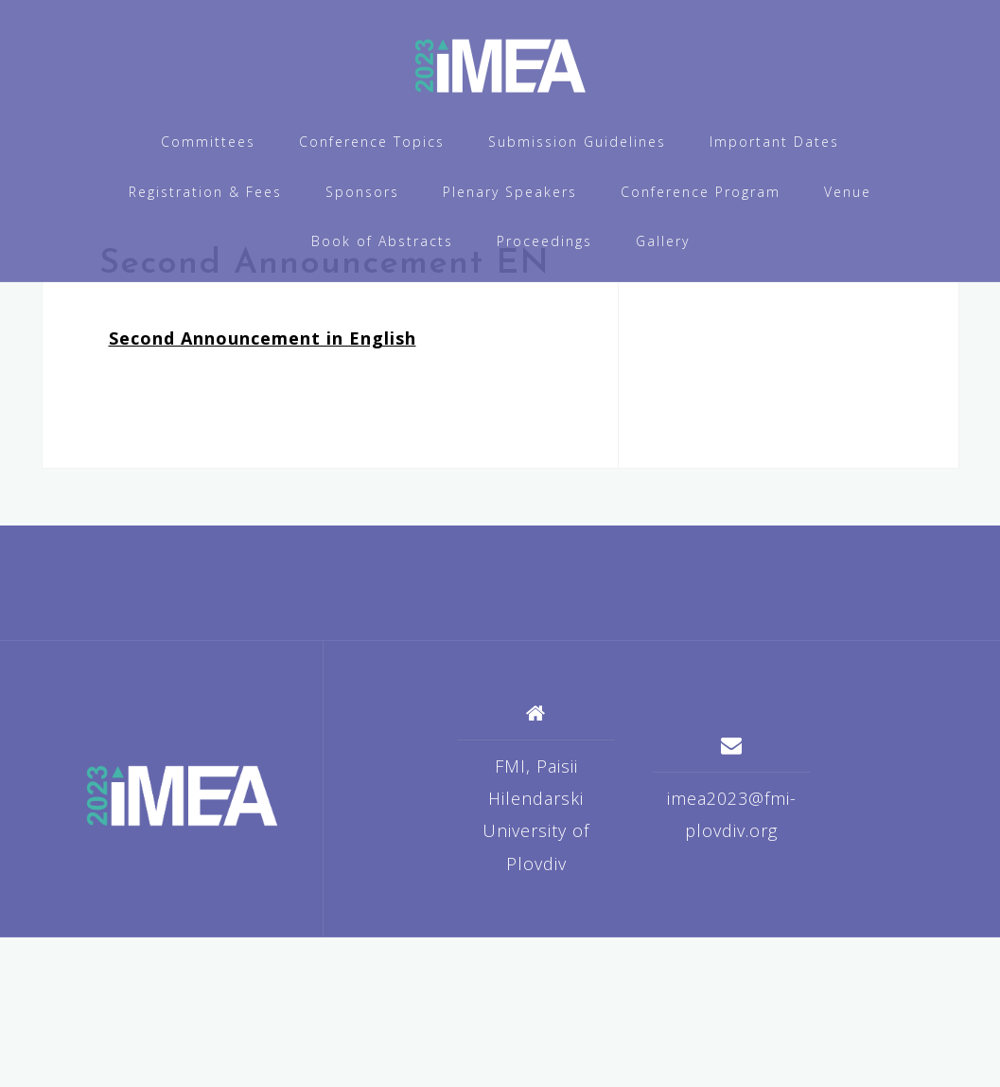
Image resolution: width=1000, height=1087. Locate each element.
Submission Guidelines (577, 142)
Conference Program (701, 192)
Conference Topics (372, 142)
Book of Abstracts (382, 241)
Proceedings (544, 241)
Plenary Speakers (510, 192)
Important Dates (774, 142)
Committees (208, 142)
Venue (847, 192)
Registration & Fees (205, 192)
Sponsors (362, 192)
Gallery (663, 241)
